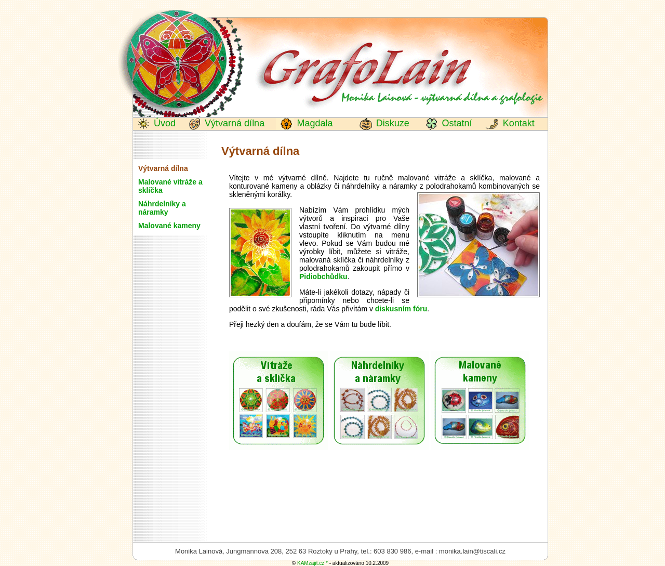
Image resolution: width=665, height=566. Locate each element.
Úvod (163, 123)
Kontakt (517, 123)
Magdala (313, 123)
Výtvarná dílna (233, 123)
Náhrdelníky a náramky (162, 208)
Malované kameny (169, 225)
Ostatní (455, 123)
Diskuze (391, 123)
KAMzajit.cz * (312, 563)
